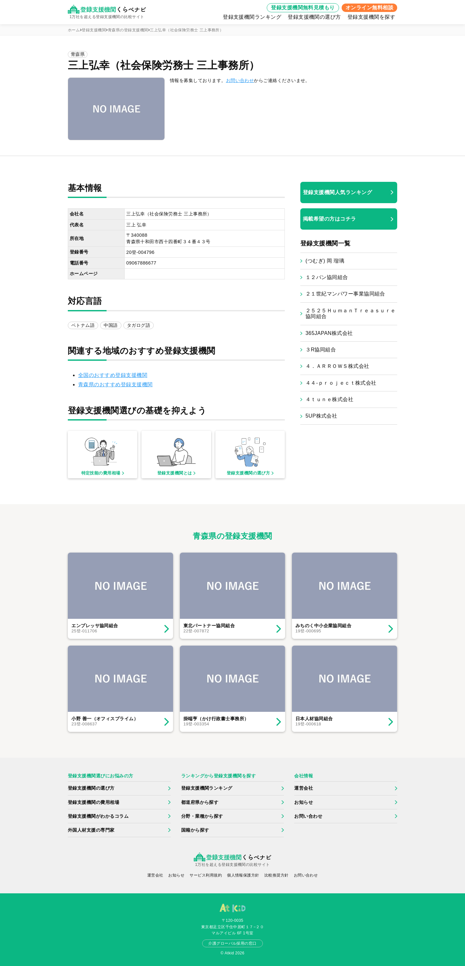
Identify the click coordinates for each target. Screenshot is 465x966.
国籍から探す (195, 830)
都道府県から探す (200, 802)
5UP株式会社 (321, 416)
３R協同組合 (320, 349)
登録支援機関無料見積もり (303, 7)
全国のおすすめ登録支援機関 (112, 375)
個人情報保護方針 (243, 875)
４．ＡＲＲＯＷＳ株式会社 (337, 366)
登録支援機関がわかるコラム (98, 816)
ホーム (74, 30)
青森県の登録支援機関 (128, 30)
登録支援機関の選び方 (314, 17)
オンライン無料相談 (369, 7)
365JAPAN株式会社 (329, 333)
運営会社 (303, 788)
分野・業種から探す (202, 816)
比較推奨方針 (276, 875)
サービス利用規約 (206, 875)
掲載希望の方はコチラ (329, 219)
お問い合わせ (240, 80)
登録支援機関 (94, 30)
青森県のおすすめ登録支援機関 (115, 384)
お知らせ (303, 802)
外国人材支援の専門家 (91, 830)
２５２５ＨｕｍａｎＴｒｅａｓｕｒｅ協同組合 (350, 313)
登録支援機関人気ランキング (337, 192)
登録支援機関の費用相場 (93, 802)
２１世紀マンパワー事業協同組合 (345, 293)
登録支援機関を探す (371, 17)
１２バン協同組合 (326, 277)
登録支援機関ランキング (252, 17)
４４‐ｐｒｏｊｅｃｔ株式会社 (341, 383)
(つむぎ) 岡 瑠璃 (324, 261)
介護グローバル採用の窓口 (232, 943)
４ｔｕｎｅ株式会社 (329, 399)
